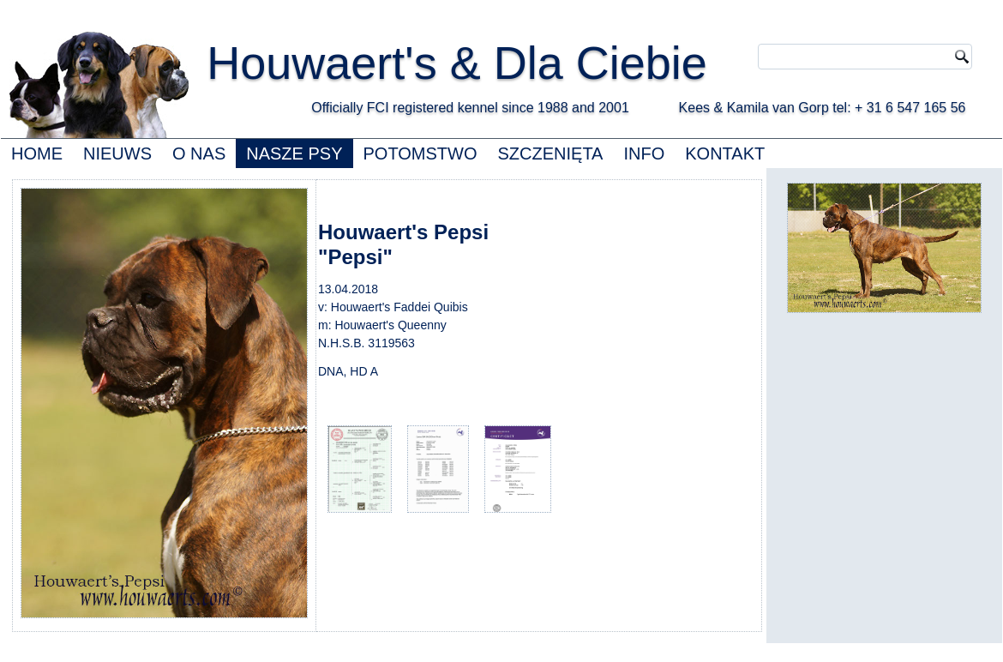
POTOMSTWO (420, 153)
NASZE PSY (294, 153)
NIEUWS (117, 153)
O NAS (198, 153)
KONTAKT (725, 153)
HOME (37, 153)
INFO (643, 153)
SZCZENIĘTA (550, 153)
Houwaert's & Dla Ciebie (457, 62)
